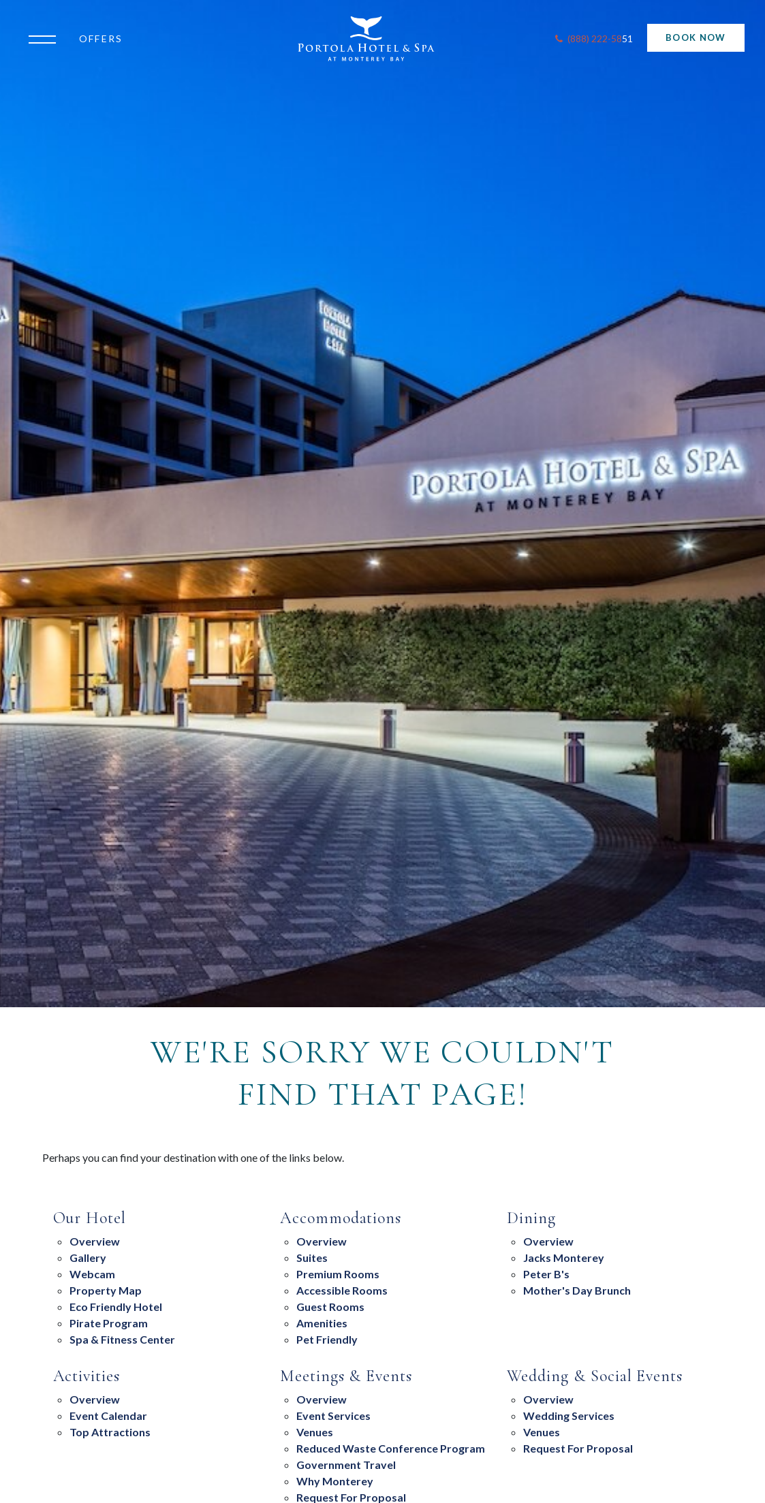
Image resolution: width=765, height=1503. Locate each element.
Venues (314, 1431)
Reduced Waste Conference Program (390, 1448)
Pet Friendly (327, 1339)
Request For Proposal (578, 1448)
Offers (101, 38)
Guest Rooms (330, 1306)
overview (548, 1241)
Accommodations (340, 1218)
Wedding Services (568, 1415)
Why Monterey (334, 1480)
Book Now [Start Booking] (695, 37)
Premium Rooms (337, 1273)
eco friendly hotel (115, 1306)
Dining (531, 1218)
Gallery (87, 1257)
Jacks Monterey (563, 1257)
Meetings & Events (346, 1376)
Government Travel (346, 1464)
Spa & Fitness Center (122, 1339)
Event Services (333, 1415)
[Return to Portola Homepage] (374, 38)
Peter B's (546, 1273)
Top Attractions (110, 1431)
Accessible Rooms (342, 1290)
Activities (87, 1376)
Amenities (321, 1322)
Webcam (92, 1273)
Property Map (105, 1290)
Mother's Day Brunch (577, 1290)
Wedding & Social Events (595, 1376)
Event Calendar (108, 1415)
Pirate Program (108, 1322)
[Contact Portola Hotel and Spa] (593, 39)
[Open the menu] (46, 38)
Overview (94, 1241)
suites (312, 1257)
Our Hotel (90, 1218)
